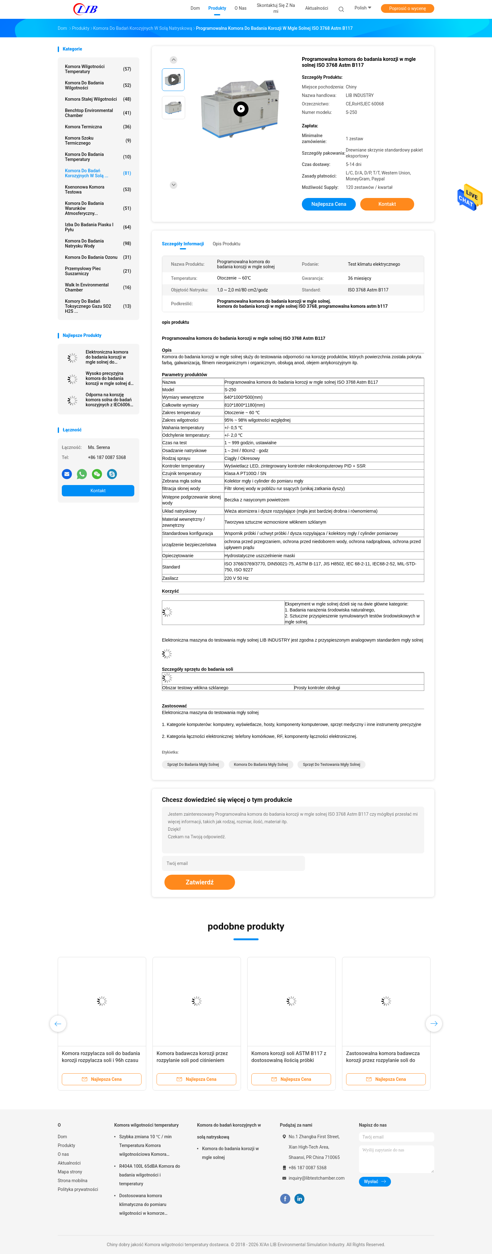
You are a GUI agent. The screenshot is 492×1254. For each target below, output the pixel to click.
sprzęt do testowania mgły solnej (331, 764)
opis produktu (226, 243)
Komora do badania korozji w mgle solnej (230, 1153)
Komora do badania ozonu (98, 257)
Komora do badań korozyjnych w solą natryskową (229, 1131)
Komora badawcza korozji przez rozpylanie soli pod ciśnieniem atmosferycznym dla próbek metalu (196, 1060)
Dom (62, 1136)
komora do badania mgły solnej (261, 764)
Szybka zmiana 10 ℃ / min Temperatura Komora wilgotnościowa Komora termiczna (145, 1146)
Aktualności (69, 1163)
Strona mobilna (73, 1180)
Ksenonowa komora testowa (98, 189)
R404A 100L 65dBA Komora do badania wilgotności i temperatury (149, 1175)
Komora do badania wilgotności (98, 85)
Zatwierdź (200, 882)
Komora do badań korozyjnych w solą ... (98, 173)
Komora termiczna (98, 127)
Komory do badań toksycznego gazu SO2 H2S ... (98, 306)
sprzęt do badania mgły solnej (193, 764)
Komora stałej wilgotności (98, 99)
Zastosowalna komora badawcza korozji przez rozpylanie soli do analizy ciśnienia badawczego (383, 1060)
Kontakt (97, 490)
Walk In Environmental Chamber (98, 287)
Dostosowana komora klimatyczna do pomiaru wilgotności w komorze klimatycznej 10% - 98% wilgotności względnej (142, 1205)
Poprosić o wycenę (407, 8)
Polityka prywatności (78, 1189)
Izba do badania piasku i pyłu (98, 227)
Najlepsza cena (328, 204)
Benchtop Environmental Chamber (98, 113)
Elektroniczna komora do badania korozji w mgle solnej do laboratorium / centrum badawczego (108, 357)
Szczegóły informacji (183, 243)
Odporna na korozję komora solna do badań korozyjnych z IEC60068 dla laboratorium (109, 399)
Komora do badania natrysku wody (98, 243)
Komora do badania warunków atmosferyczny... (98, 208)
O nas (63, 1154)
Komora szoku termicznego (98, 141)
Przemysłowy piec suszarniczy (98, 271)
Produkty (66, 1145)
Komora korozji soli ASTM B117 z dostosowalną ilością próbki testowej (288, 1060)
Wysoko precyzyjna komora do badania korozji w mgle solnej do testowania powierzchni (109, 378)
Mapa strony (70, 1171)
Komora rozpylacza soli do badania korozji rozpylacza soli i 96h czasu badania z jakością (101, 1060)
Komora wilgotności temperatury (98, 69)
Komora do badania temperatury (98, 157)
